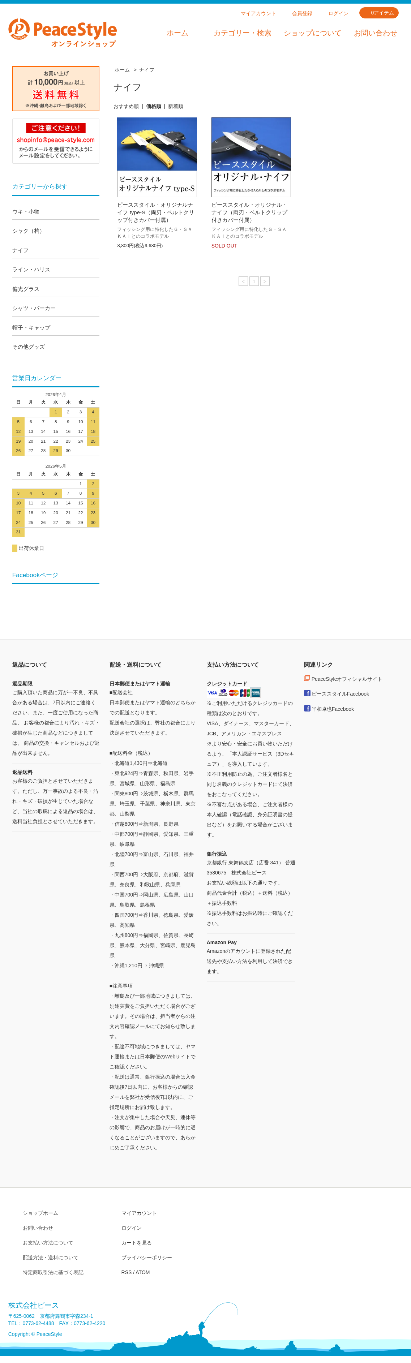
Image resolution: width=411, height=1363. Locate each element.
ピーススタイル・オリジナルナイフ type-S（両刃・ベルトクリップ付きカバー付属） (155, 212)
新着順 (175, 106)
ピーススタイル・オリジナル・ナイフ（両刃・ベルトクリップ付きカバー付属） (249, 212)
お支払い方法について (48, 1243)
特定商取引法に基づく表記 (53, 1272)
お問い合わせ (375, 33)
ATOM (143, 1272)
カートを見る (136, 1243)
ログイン (338, 13)
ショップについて (313, 33)
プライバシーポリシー (146, 1257)
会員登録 (302, 13)
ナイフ (146, 70)
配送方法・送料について (50, 1257)
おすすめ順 (126, 106)
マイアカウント (258, 13)
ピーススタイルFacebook (340, 694)
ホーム (177, 33)
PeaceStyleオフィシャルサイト (347, 679)
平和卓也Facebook (333, 709)
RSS (126, 1272)
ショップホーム (40, 1213)
